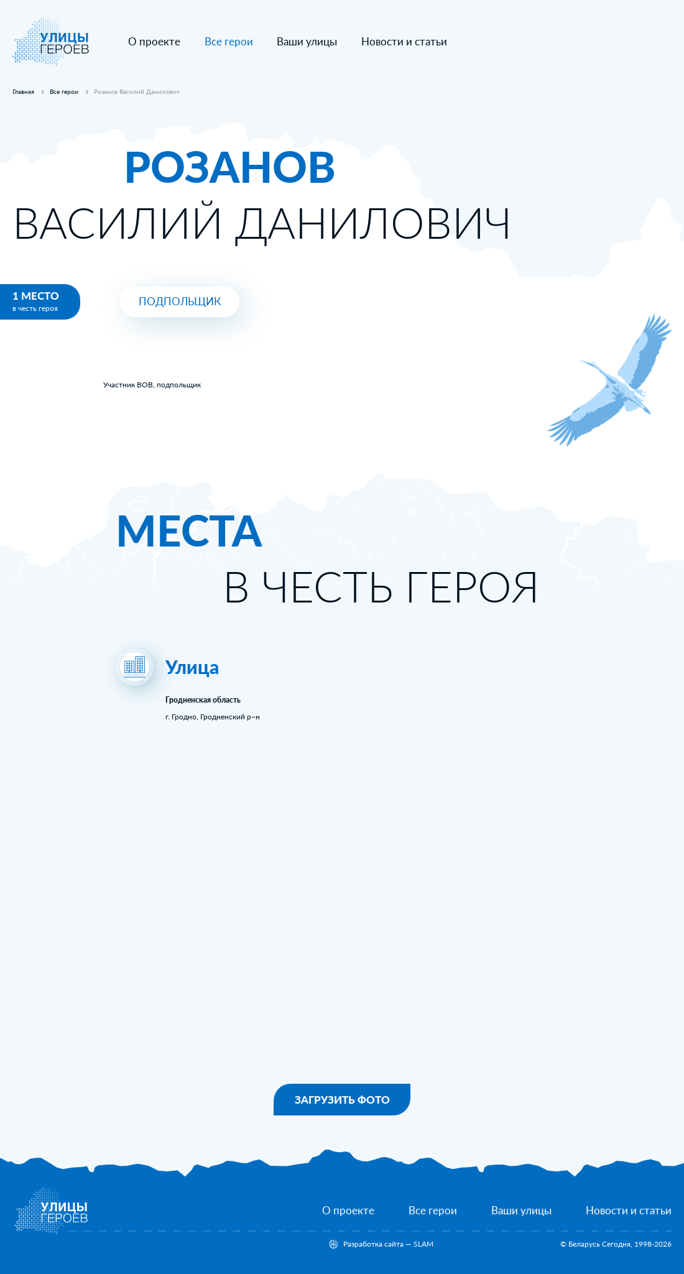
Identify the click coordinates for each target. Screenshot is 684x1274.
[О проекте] (154, 42)
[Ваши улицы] (307, 42)
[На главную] (51, 63)
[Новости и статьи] (404, 42)
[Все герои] (433, 1211)
